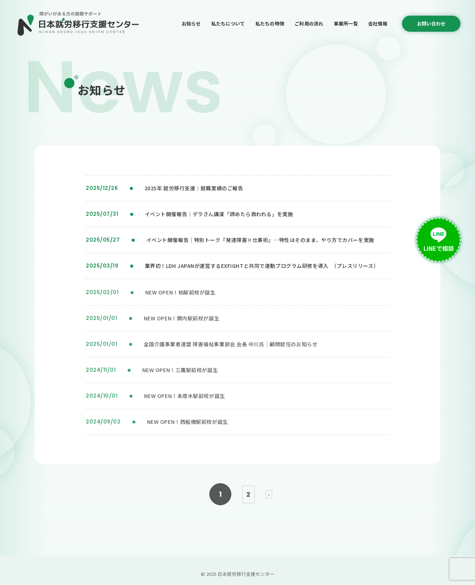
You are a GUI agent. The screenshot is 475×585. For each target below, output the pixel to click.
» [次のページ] (269, 496)
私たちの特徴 (270, 23)
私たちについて (228, 23)
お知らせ (191, 23)
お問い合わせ (431, 23)
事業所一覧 (346, 23)
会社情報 (377, 23)
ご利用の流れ (309, 23)
